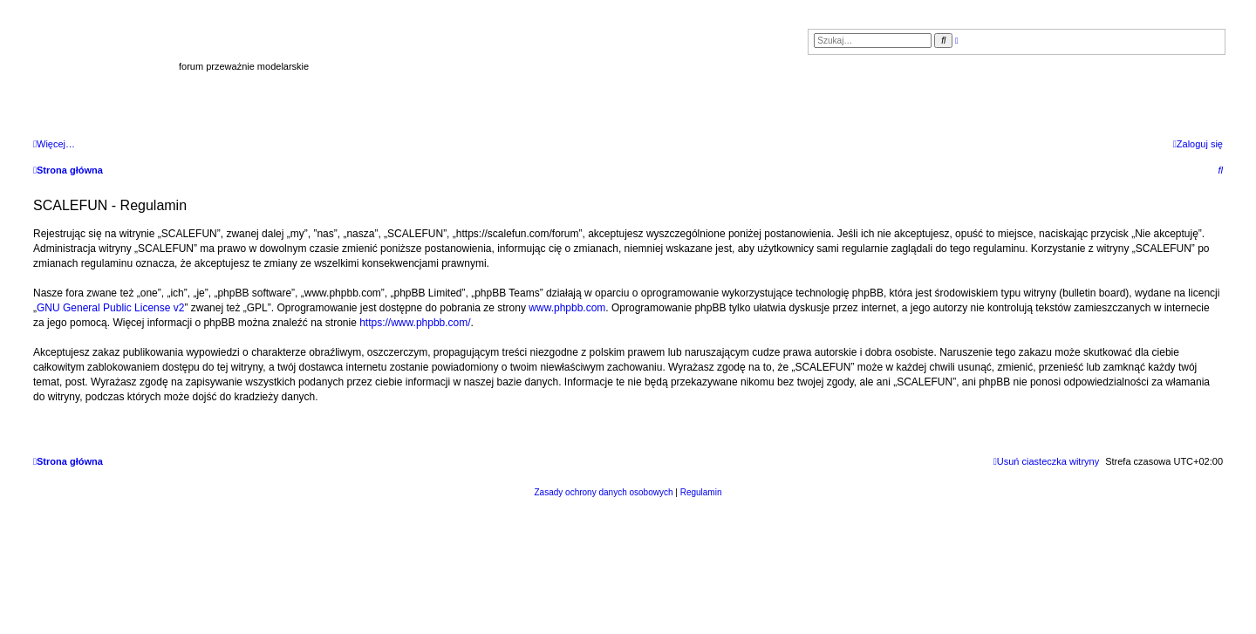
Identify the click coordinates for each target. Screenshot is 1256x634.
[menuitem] (1198, 143)
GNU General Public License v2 (110, 308)
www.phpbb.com (567, 308)
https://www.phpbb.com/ (414, 323)
